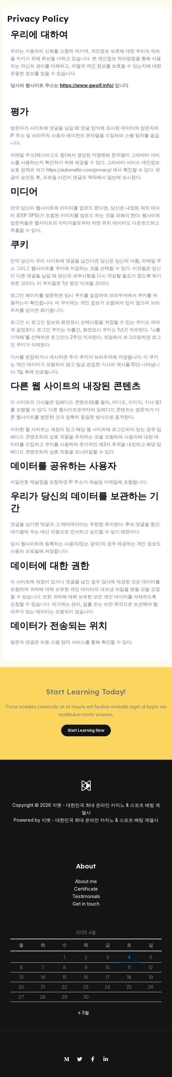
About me (86, 881)
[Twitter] (79, 1059)
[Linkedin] (105, 1059)
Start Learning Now (86, 730)
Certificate (86, 889)
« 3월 (83, 1012)
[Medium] (66, 1059)
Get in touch (86, 904)
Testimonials (86, 896)
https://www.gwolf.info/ (86, 85)
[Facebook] (92, 1059)
